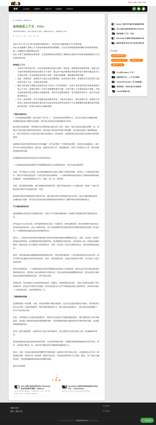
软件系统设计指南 (119, 60)
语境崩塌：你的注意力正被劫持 (129, 86)
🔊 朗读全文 (147, 420)
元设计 (48, 9)
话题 (135, 2)
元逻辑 (37, 9)
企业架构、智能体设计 (22, 20)
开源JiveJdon (93, 420)
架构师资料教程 (118, 56)
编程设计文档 (117, 65)
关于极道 (106, 411)
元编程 (58, 9)
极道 (15, 9)
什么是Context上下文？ (126, 72)
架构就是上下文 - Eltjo (28, 26)
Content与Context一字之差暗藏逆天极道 (133, 82)
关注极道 (106, 406)
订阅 (144, 2)
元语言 (69, 9)
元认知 (26, 9)
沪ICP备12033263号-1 (66, 420)
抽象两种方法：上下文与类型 (128, 77)
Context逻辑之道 (123, 91)
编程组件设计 (136, 60)
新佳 (139, 2)
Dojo (130, 2)
